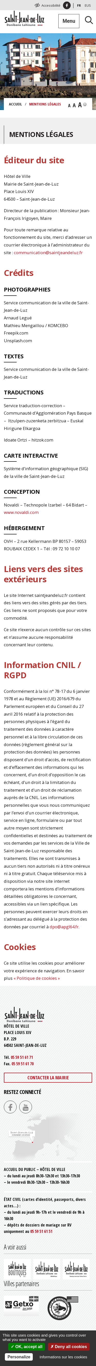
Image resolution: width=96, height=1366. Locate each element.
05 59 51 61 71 (22, 1057)
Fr (79, 5)
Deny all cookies (68, 1347)
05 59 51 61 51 (41, 1231)
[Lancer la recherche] (87, 20)
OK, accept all (26, 1347)
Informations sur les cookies (63, 1357)
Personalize (18, 1357)
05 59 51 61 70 (23, 1064)
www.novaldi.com (21, 512)
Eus (88, 5)
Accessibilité (50, 5)
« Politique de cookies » (37, 978)
